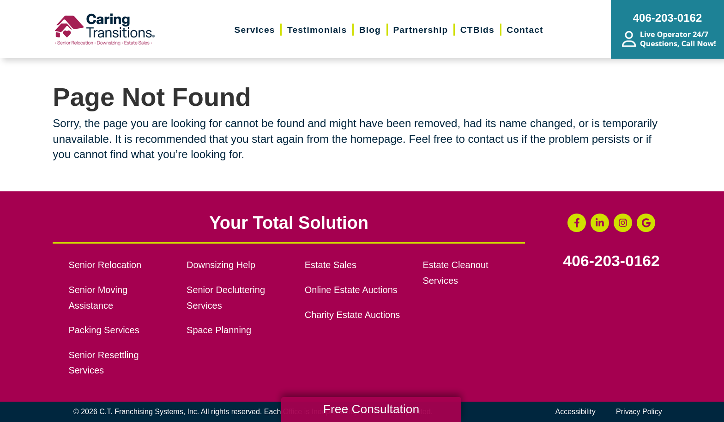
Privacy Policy (639, 412)
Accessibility (575, 412)
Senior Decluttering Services (226, 298)
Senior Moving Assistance (97, 298)
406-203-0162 (611, 261)
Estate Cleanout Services (455, 273)
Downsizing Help (221, 265)
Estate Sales (330, 265)
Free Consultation (371, 409)
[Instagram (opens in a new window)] (623, 223)
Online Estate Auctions (351, 290)
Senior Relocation (104, 265)
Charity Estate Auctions (352, 315)
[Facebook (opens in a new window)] (576, 223)
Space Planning (219, 330)
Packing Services (103, 330)
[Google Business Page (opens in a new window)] (646, 223)
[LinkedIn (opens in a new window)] (600, 223)
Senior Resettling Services (103, 363)
